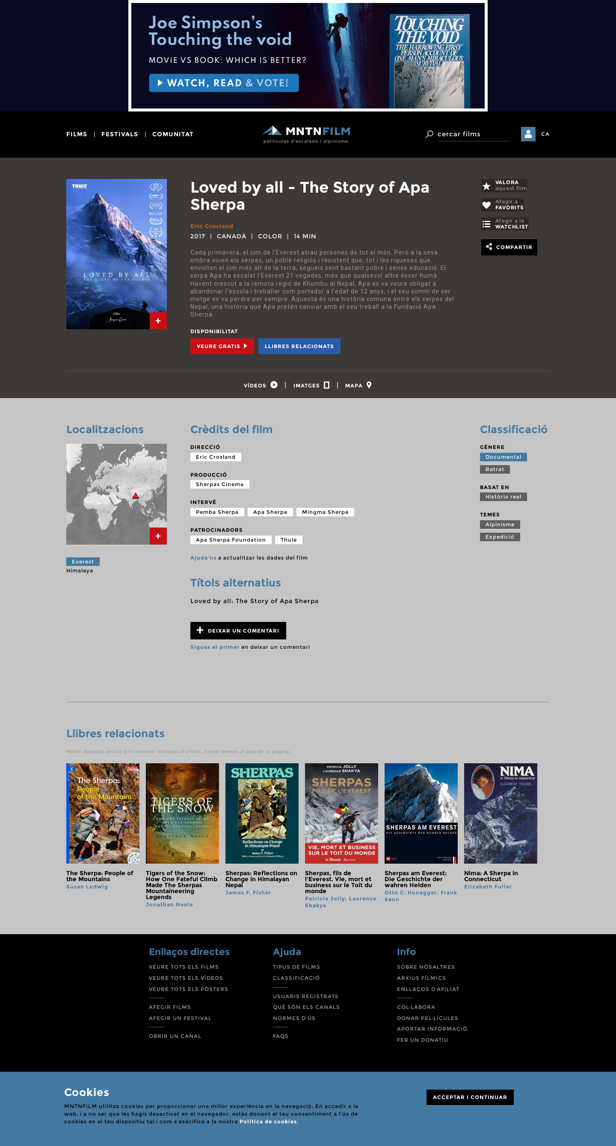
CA (545, 134)
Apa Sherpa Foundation (231, 542)
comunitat (173, 134)
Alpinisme (500, 527)
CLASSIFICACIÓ (296, 980)
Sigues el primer (215, 649)
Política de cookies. (269, 1121)
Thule (289, 542)
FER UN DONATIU (422, 1042)
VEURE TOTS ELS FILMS (184, 969)
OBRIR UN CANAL (175, 1038)
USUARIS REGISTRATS (306, 998)
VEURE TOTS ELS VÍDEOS (186, 980)
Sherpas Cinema (220, 487)
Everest (83, 564)
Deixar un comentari (238, 632)
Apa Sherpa (270, 514)
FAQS (281, 1038)
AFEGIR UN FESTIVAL (180, 1020)
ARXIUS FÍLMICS (421, 980)
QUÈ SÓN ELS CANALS (306, 1009)
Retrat (495, 471)
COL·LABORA (416, 1009)
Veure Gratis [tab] (222, 346)
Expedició (500, 539)
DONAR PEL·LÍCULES (428, 1020)
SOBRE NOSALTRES (426, 969)
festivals (119, 134)
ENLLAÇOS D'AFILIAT (428, 991)
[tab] (158, 320)
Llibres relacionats (299, 346)
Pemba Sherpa (217, 514)
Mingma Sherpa (325, 514)
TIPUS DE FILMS (296, 969)
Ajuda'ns (203, 560)
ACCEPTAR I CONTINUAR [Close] (470, 1097)
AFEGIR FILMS (170, 1009)
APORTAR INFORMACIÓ (432, 1031)
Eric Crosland (213, 226)
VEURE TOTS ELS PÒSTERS (188, 991)
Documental (503, 459)
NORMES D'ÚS (294, 1020)
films (76, 134)
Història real (503, 499)
